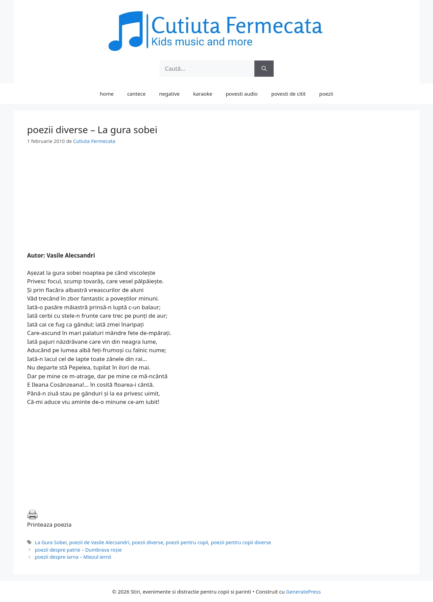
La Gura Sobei (51, 542)
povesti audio (241, 93)
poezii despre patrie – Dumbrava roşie (78, 550)
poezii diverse (147, 542)
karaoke (202, 93)
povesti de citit (288, 93)
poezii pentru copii (187, 542)
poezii (326, 93)
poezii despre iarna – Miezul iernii (73, 557)
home (107, 93)
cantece (136, 93)
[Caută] (264, 69)
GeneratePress (303, 591)
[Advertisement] (216, 203)
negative (169, 93)
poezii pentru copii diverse (241, 542)
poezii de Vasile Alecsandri (99, 542)
